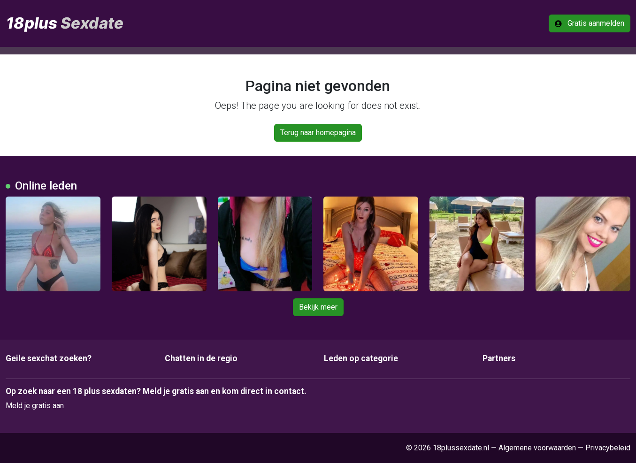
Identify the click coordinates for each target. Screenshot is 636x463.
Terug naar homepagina (318, 132)
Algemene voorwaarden (537, 447)
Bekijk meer (318, 307)
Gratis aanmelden (589, 23)
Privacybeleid (607, 447)
